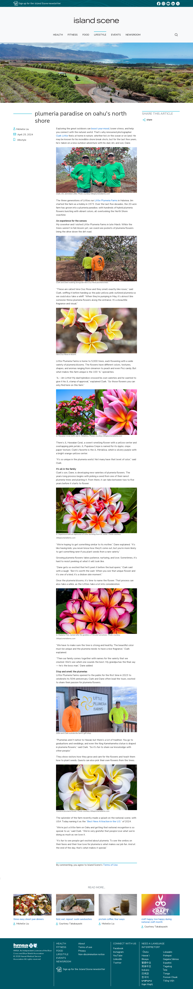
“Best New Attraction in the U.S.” (104, 821)
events (116, 34)
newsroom (133, 34)
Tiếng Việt (168, 980)
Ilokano (145, 970)
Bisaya (145, 959)
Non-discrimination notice (91, 954)
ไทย (165, 970)
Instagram (118, 952)
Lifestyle (62, 954)
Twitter (117, 962)
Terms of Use (110, 865)
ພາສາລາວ (147, 980)
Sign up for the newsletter (84, 969)
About (81, 943)
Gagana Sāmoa (171, 959)
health (58, 34)
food (85, 34)
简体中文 (146, 966)
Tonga (166, 973)
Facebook (118, 948)
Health (61, 943)
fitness (73, 34)
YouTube (117, 955)
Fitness (61, 947)
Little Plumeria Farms (106, 200)
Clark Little (62, 135)
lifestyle (100, 34)
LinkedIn (117, 959)
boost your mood (100, 128)
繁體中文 (146, 962)
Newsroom (63, 961)
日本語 (145, 973)
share (147, 119)
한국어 (145, 977)
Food (59, 950)
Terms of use (85, 947)
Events (61, 958)
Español (167, 962)
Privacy (82, 950)
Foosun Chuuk (170, 977)
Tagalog (167, 966)
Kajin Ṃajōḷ (147, 984)
